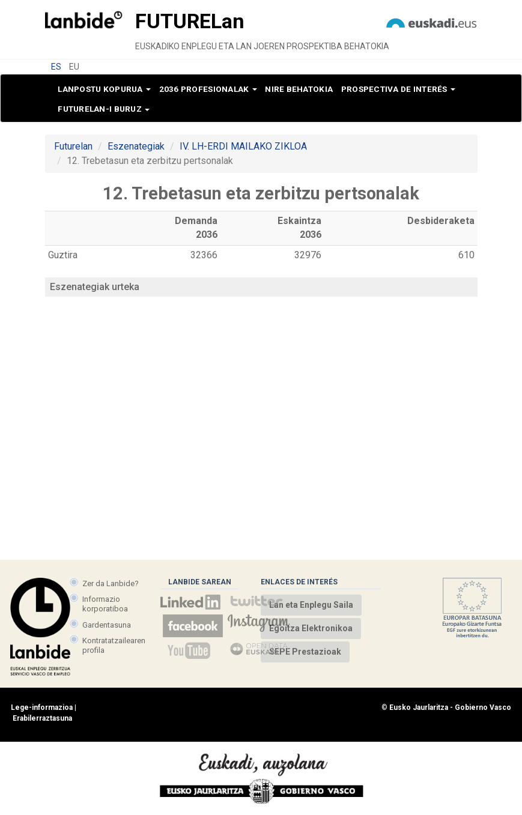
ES (56, 66)
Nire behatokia (299, 89)
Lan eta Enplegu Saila (311, 605)
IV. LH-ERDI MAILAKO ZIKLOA (243, 146)
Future (189, 21)
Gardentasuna (106, 624)
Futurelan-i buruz (104, 109)
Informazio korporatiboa (105, 604)
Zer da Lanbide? (110, 583)
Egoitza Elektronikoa (311, 628)
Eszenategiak (136, 146)
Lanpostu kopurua (104, 89)
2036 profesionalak (208, 89)
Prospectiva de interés (398, 89)
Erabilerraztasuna (42, 718)
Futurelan (73, 146)
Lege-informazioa (42, 707)
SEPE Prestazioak (305, 651)
